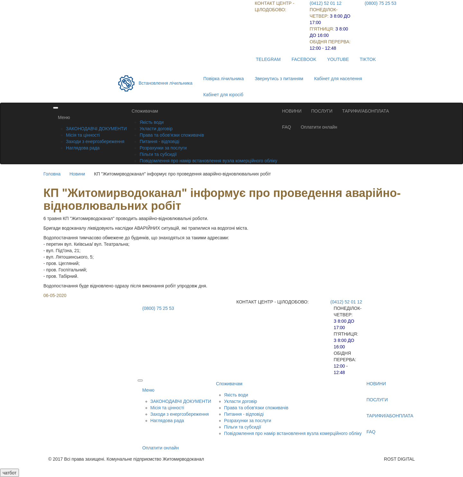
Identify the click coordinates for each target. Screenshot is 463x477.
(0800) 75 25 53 (380, 3)
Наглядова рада (83, 147)
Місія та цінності (83, 135)
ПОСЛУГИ (321, 111)
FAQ (286, 127)
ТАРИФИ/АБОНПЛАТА (365, 111)
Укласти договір (156, 128)
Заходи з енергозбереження (95, 141)
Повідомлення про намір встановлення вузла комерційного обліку (208, 160)
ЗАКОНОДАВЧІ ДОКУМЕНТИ (96, 128)
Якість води (152, 122)
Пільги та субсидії (158, 154)
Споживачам (145, 111)
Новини (77, 173)
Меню (64, 117)
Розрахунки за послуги (163, 147)
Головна (51, 173)
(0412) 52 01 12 (325, 3)
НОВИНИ (292, 111)
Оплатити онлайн (319, 127)
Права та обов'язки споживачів (172, 135)
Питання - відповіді (159, 141)
